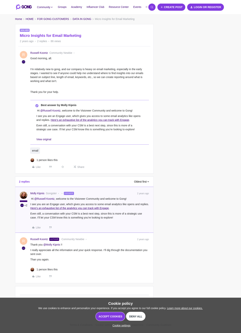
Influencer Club (95, 6)
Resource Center (119, 6)
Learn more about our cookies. (185, 308)
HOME (30, 18)
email (35, 150)
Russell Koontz (39, 52)
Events (137, 6)
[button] (171, 7)
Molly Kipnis (37, 193)
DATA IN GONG (82, 18)
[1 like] (44, 160)
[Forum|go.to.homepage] (24, 7)
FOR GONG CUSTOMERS (53, 18)
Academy (76, 6)
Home (18, 18)
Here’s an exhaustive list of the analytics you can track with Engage (90, 119)
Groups (62, 6)
